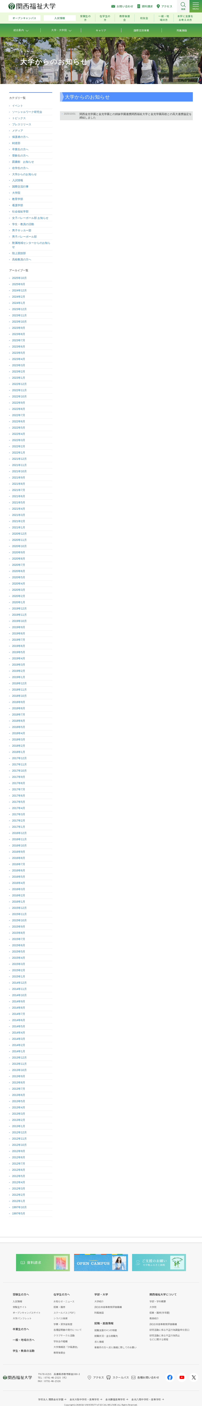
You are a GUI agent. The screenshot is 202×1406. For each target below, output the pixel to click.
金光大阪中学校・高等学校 (84, 1399)
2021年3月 (18, 514)
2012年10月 (19, 1144)
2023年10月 (19, 321)
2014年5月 (18, 1026)
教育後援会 (124, 18)
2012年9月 (18, 1151)
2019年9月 (18, 627)
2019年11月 (19, 614)
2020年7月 (18, 564)
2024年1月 (18, 302)
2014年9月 (18, 1001)
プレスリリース (21, 124)
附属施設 (99, 1312)
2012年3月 (18, 1188)
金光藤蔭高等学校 (115, 1399)
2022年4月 (18, 433)
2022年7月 (18, 415)
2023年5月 (18, 352)
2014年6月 (18, 1020)
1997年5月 (18, 1213)
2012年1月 (18, 1201)
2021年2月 (18, 521)
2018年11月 (19, 689)
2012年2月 (18, 1194)
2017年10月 (19, 770)
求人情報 (99, 1341)
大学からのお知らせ (24, 174)
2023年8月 (18, 334)
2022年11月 (19, 390)
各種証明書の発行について (68, 1329)
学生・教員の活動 (23, 224)
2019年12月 (19, 608)
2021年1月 (18, 527)
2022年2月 (18, 446)
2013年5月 (18, 1101)
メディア (17, 130)
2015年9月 (18, 926)
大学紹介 (99, 1301)
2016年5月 (18, 876)
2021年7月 (18, 490)
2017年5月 (18, 801)
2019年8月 (18, 633)
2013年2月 (18, 1119)
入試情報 (59, 18)
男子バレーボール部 (24, 236)
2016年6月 (18, 870)
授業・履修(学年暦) (159, 1312)
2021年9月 (18, 477)
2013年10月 (19, 1070)
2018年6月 (18, 720)
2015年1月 (18, 976)
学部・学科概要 (157, 1301)
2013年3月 (18, 1113)
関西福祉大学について (163, 1294)
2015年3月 (18, 964)
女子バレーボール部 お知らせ (30, 217)
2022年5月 (18, 427)
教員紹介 (154, 1318)
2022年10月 (19, 396)
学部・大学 (101, 1294)
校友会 (144, 18)
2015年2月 (18, 970)
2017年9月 (18, 776)
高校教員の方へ (21, 259)
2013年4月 (18, 1107)
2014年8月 (18, 1007)
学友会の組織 (61, 1341)
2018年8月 (18, 708)
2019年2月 (18, 670)
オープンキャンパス (24, 18)
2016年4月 (18, 882)
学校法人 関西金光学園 (50, 1399)
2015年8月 (18, 932)
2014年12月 (19, 982)
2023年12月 (19, 309)
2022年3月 (18, 440)
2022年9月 (18, 402)
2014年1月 (18, 1051)
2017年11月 (19, 764)
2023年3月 (18, 365)
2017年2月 (18, 820)
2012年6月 (18, 1169)
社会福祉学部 (20, 211)
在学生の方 (105, 18)
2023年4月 (18, 359)
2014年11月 (19, 988)
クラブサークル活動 (64, 1335)
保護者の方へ (20, 136)
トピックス (19, 118)
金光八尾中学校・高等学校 (146, 1399)
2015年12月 (19, 907)
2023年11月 (19, 315)
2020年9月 (18, 552)
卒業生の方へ (20, 149)
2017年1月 (18, 826)
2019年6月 (18, 645)
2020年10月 (19, 546)
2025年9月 (18, 284)
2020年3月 (18, 589)
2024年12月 (19, 290)
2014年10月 (19, 995)
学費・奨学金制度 (63, 1324)
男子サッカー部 (21, 230)
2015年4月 (18, 957)
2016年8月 (18, 858)
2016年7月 (18, 864)
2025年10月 (19, 277)
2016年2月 (18, 895)
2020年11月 (19, 539)
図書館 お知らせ (23, 161)
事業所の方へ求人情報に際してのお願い (115, 1347)
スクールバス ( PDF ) (64, 1312)
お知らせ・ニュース (64, 1301)
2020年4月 (18, 583)
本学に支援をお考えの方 (185, 18)
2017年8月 (18, 783)
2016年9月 (18, 851)
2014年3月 (18, 1038)
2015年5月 (18, 951)
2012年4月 (18, 1182)
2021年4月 (18, 508)
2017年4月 (18, 808)
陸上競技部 (19, 253)
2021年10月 (19, 471)
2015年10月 (19, 920)
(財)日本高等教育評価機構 (108, 1307)
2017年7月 (18, 789)
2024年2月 (18, 296)
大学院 (16, 192)
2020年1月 (18, 602)
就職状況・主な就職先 (106, 1335)
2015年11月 (19, 914)
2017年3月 (18, 814)
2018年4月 (18, 733)
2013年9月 (18, 1076)
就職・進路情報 (104, 1323)
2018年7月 (18, 714)
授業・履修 (59, 1307)
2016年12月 (19, 833)
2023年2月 (18, 371)
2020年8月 (18, 558)
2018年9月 (18, 702)
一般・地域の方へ (24, 1340)
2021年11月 (19, 465)
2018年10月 (19, 695)
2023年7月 (18, 340)
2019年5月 (18, 652)
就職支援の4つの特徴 (105, 1330)
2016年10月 (19, 845)
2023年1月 (18, 377)
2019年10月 (19, 621)
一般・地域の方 (163, 18)
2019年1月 (18, 677)
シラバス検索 (61, 1318)
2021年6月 (18, 496)
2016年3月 (18, 889)
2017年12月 (19, 758)
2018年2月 (18, 745)
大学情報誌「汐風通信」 (66, 1347)
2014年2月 (18, 1045)
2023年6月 (18, 346)
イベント (17, 105)
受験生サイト (20, 1307)
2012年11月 (19, 1138)
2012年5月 (18, 1176)
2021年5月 (18, 502)
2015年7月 (18, 939)
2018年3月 (18, 739)
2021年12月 (19, 458)
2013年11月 (19, 1063)
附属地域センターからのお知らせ (31, 244)
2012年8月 (18, 1157)
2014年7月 (18, 1013)
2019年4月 (18, 658)
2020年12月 (19, 533)
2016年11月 (19, 839)
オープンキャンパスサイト (27, 1312)
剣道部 (16, 143)
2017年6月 (18, 795)
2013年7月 (18, 1088)
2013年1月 (18, 1126)
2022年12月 (19, 384)
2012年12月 (19, 1132)
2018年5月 (18, 727)
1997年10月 (19, 1207)
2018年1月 (18, 751)
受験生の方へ (20, 155)
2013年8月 (18, 1082)
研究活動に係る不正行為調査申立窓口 (169, 1329)
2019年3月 (18, 664)
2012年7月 (18, 1163)
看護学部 (17, 205)
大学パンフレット (22, 1318)
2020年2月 (18, 596)
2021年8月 (18, 483)
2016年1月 (18, 901)
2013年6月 (18, 1095)
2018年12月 (19, 683)
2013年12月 (19, 1057)
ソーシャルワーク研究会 (27, 111)
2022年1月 (18, 452)
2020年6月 (18, 571)
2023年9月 (18, 327)
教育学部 (17, 199)
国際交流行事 (20, 186)
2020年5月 (18, 577)
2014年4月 (18, 1032)
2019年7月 (18, 639)
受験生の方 (85, 18)
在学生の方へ (20, 168)
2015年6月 (18, 945)
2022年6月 (18, 421)
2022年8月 (18, 408)
